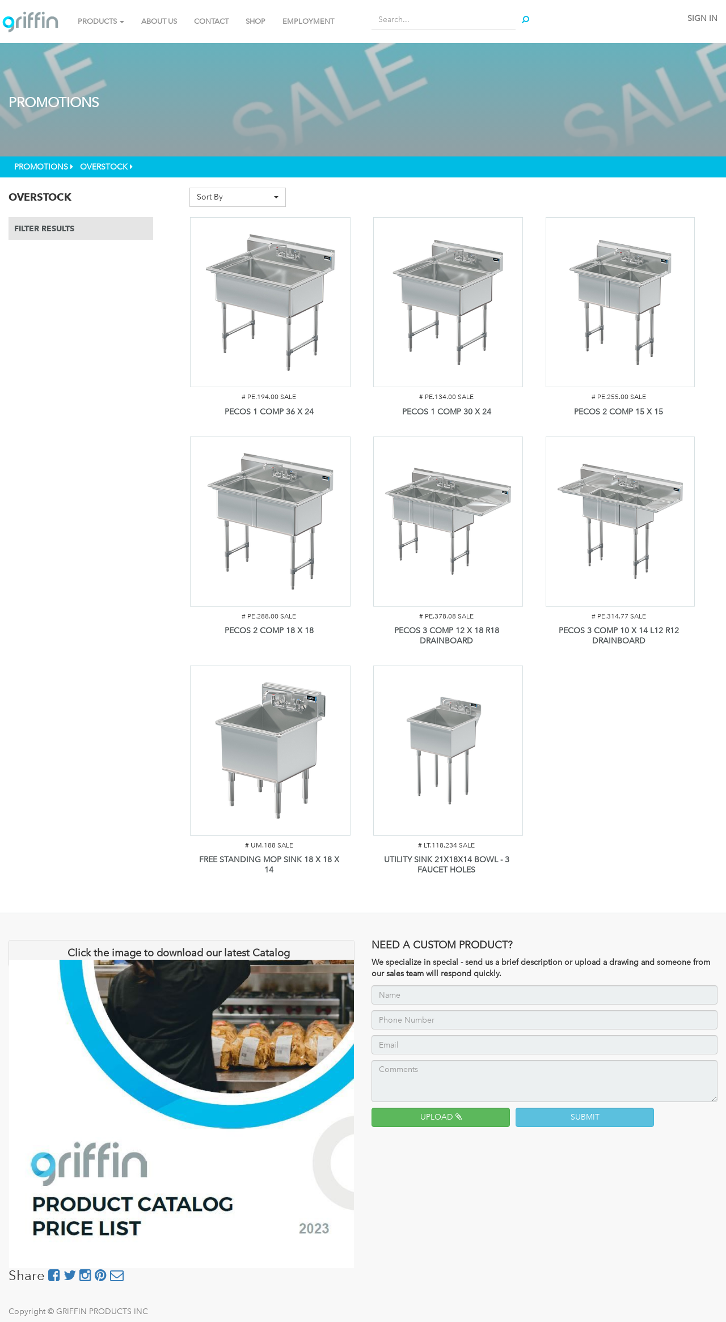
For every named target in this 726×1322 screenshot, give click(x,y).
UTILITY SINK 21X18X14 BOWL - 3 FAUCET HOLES (446, 865)
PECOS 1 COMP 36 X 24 (269, 412)
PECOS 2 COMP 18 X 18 (269, 630)
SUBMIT (585, 1117)
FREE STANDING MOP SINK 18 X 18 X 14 (269, 865)
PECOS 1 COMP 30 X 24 (446, 412)
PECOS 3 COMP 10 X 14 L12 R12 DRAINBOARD (619, 636)
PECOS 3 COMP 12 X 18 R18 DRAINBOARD (446, 636)
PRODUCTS (101, 21)
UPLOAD (441, 1117)
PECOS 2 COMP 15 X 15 (618, 412)
